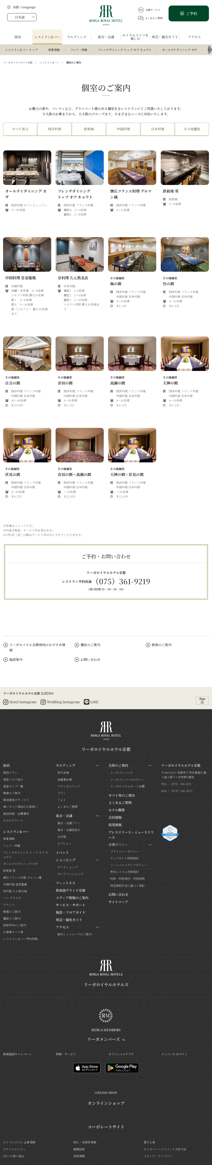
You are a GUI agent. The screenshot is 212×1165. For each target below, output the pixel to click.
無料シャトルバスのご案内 (74, 934)
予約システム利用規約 (124, 872)
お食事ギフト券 (13, 932)
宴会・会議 (64, 815)
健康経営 (79, 1149)
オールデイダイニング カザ (179, 50)
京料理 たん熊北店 (15, 891)
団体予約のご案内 (14, 925)
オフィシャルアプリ (121, 1054)
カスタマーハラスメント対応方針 (165, 1149)
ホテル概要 (116, 810)
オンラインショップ (70, 874)
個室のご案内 (90, 644)
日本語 (20, 17)
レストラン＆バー (49, 62)
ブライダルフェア (68, 786)
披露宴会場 (64, 779)
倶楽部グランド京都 (70, 890)
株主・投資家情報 (84, 1142)
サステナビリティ (14, 1149)
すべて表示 (20, 129)
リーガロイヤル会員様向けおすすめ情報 (37, 647)
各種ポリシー (118, 844)
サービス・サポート (70, 905)
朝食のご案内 (161, 644)
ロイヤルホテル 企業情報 (19, 1142)
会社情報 (115, 817)
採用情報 (115, 824)
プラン (61, 793)
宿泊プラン (10, 772)
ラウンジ (9, 905)
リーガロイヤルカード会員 (127, 786)
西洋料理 (54, 129)
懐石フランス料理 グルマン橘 (22, 877)
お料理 (61, 837)
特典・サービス (66, 1054)
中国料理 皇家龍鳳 (15, 884)
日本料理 (157, 129)
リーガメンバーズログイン (127, 779)
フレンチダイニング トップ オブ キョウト (124, 50)
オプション (64, 843)
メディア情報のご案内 (72, 897)
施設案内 (15, 659)
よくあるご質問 (150, 18)
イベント (62, 852)
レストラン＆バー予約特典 (20, 939)
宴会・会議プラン (68, 823)
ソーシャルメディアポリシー (128, 865)
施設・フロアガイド (70, 912)
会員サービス (149, 10)
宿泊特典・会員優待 (16, 814)
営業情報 (54, 50)
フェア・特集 (78, 50)
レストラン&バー (16, 831)
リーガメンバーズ (121, 772)
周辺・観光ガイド (69, 919)
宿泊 (6, 765)
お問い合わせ (90, 659)
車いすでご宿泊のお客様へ (20, 807)
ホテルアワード (13, 820)
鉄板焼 (89, 129)
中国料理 (123, 129)
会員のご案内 (118, 765)
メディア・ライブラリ (158, 1156)
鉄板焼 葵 (9, 870)
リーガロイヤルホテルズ (106, 984)
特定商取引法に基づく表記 (127, 885)
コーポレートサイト (106, 1127)
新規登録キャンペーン (17, 1054)
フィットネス (65, 883)
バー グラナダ (12, 898)
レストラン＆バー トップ (21, 50)
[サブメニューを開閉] (97, 765)
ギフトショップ (67, 867)
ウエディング (65, 765)
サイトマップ (118, 901)
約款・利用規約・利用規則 (127, 878)
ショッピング (66, 860)
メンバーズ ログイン (174, 1054)
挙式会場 (63, 772)
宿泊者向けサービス (16, 800)
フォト (61, 800)
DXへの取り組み (13, 1156)
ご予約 (191, 13)
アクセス (62, 927)
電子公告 (149, 1142)
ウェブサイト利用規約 (124, 858)
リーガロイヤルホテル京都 (18, 62)
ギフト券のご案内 (121, 795)
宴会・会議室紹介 (68, 830)
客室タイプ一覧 (13, 786)
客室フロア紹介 (13, 779)
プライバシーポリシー (124, 851)
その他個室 (192, 129)
